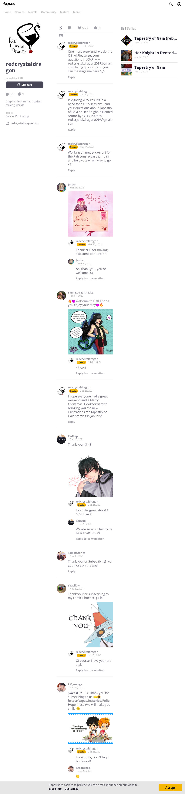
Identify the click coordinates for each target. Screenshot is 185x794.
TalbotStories (76, 553)
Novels (32, 12)
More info (55, 788)
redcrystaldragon (79, 43)
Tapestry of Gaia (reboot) (157, 38)
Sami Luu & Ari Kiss (80, 292)
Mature (64, 12)
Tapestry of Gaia (149, 67)
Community (48, 12)
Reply (71, 77)
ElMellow (74, 585)
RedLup (73, 436)
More (77, 12)
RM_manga (75, 684)
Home (7, 12)
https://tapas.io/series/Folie (88, 701)
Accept (170, 788)
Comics (20, 12)
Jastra (72, 184)
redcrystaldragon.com (25, 123)
